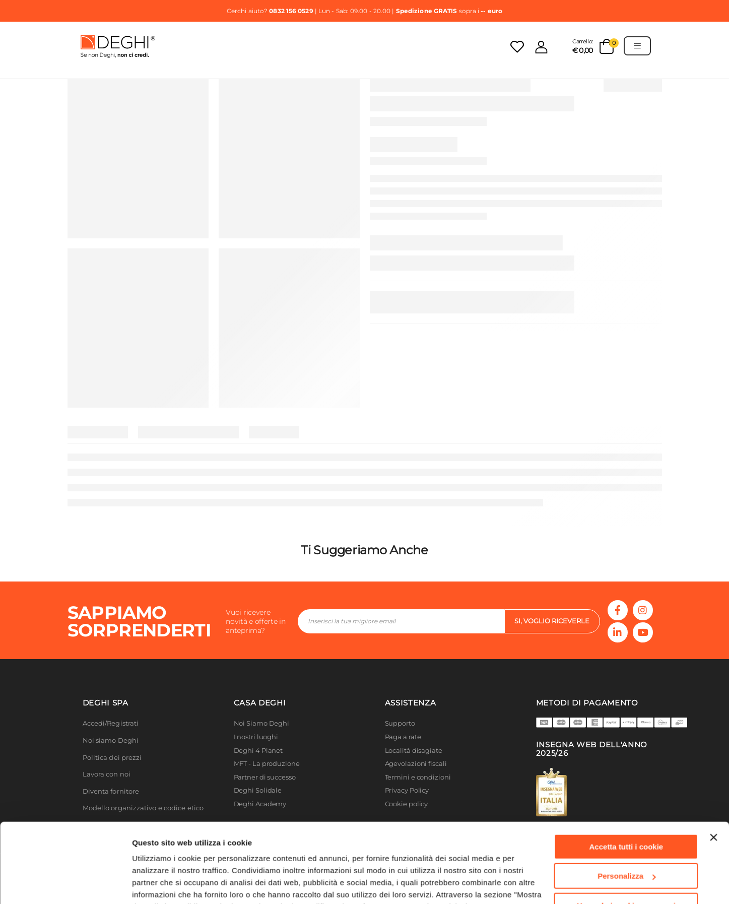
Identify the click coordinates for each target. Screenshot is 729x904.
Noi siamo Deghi (111, 740)
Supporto (400, 723)
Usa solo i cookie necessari (626, 843)
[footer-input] (401, 621)
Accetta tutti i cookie (626, 784)
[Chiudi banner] (713, 775)
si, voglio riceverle (551, 621)
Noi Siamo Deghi (262, 723)
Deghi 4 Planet (258, 750)
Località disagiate (413, 750)
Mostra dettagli (159, 884)
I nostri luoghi (256, 737)
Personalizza (626, 813)
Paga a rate (403, 737)
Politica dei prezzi (112, 757)
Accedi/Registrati (111, 723)
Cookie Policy (337, 856)
